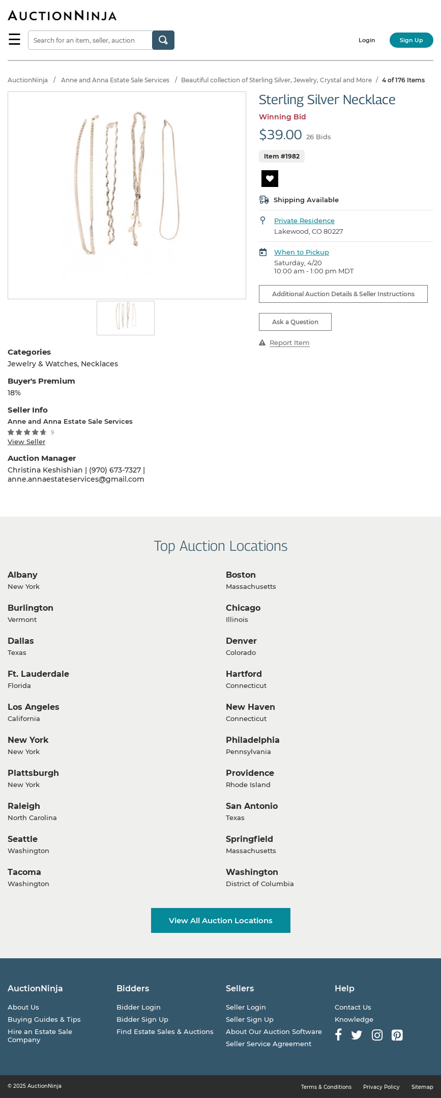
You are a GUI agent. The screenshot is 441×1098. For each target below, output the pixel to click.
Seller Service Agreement (268, 1044)
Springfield (249, 839)
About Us (23, 1007)
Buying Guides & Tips (44, 1019)
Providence (250, 773)
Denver (241, 641)
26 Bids (318, 137)
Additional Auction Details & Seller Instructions (343, 294)
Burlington (30, 608)
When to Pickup (301, 252)
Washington (252, 872)
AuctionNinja (28, 80)
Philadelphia (253, 740)
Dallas (21, 641)
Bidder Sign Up (142, 1019)
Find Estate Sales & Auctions (165, 1031)
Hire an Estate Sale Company (40, 1035)
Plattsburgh (33, 773)
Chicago (243, 608)
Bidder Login (138, 1007)
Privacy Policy (381, 1087)
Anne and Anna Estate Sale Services (115, 80)
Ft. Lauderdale (38, 674)
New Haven (250, 707)
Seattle (23, 839)
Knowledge (354, 1019)
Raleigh (24, 806)
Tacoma (24, 872)
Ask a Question (295, 322)
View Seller (26, 441)
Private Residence (304, 220)
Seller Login (246, 1007)
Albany (23, 575)
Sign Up (411, 40)
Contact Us (353, 1007)
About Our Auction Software (274, 1031)
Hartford (244, 674)
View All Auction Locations (221, 920)
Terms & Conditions (326, 1087)
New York (28, 740)
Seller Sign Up (250, 1019)
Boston (241, 575)
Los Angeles (34, 707)
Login (367, 40)
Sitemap (422, 1087)
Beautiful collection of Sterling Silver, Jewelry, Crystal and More (276, 80)
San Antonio (252, 806)
